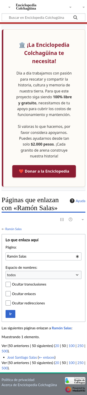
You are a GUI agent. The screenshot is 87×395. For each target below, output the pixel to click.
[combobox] (43, 256)
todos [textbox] (11, 275)
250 (80, 346)
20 (57, 346)
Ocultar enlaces (24, 294)
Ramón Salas (13, 229)
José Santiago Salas (22, 357)
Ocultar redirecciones (28, 303)
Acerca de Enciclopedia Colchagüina (29, 385)
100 (71, 346)
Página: (11, 247)
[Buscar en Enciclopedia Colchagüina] (43, 17)
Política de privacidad (18, 380)
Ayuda (77, 200)
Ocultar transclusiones (29, 284)
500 (5, 351)
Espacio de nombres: (21, 267)
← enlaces (47, 357)
